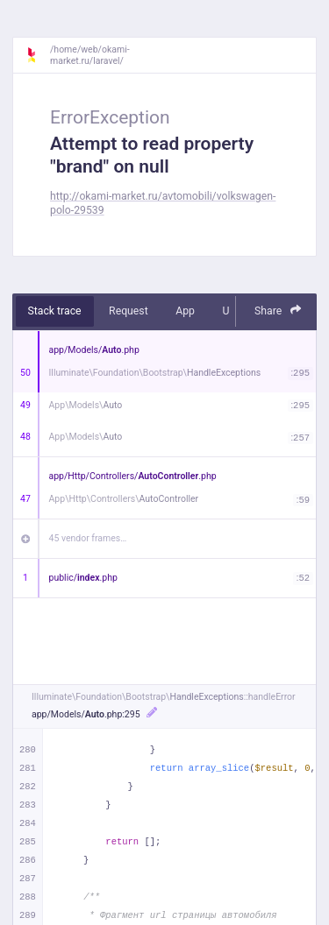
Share (278, 310)
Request (128, 311)
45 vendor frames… (88, 538)
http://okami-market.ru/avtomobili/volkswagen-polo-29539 (162, 202)
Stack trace (55, 311)
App (185, 311)
